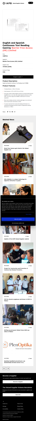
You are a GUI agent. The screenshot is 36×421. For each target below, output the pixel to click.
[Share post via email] (15, 112)
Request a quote (18, 77)
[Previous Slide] (4, 368)
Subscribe (18, 394)
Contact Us (5, 403)
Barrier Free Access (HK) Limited (18, 49)
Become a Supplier (18, 381)
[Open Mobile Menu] (32, 2)
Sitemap (4, 406)
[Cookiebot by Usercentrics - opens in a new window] (29, 197)
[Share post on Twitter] (10, 112)
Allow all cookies (18, 219)
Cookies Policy (20, 409)
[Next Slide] (8, 368)
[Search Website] (29, 3)
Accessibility (5, 409)
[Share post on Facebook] (8, 112)
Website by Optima (6, 419)
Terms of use (20, 403)
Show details (28, 214)
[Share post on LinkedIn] (13, 112)
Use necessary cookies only (18, 223)
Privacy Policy (20, 406)
